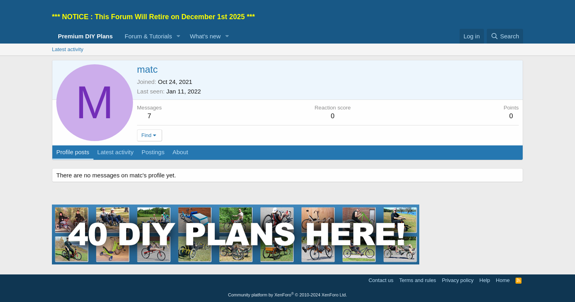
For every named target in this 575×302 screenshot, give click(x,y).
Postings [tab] (153, 152)
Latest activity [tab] (115, 152)
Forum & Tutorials (148, 36)
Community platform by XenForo (287, 294)
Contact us (381, 280)
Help (485, 280)
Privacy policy (458, 280)
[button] (178, 36)
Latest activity (67, 49)
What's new (205, 36)
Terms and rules (417, 280)
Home (503, 280)
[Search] (505, 36)
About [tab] (180, 152)
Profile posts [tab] (72, 152)
